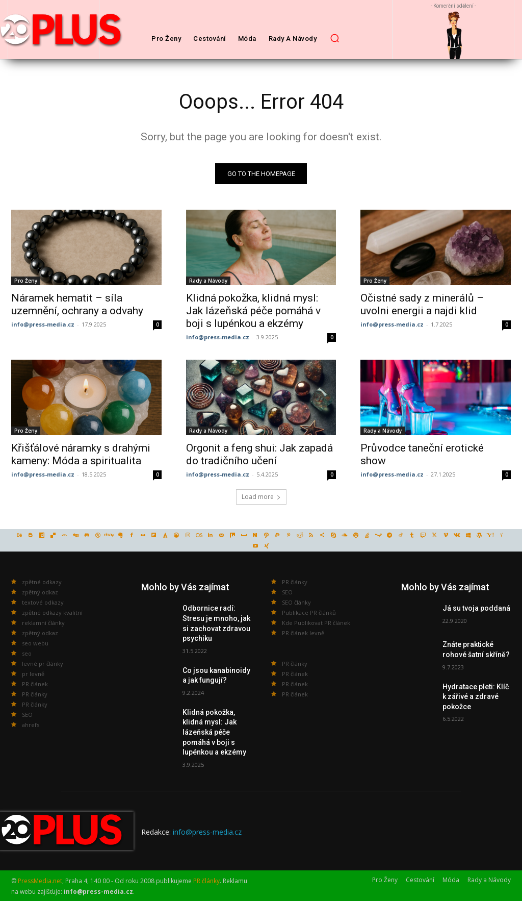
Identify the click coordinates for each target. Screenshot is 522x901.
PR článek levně (303, 633)
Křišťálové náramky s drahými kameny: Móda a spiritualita (80, 454)
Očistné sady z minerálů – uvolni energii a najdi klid (422, 303)
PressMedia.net (40, 881)
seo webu (35, 643)
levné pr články (42, 663)
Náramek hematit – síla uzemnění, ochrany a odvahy (77, 303)
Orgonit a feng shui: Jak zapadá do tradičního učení (259, 454)
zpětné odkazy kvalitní (52, 612)
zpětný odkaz (40, 592)
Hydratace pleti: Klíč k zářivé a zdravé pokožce (475, 697)
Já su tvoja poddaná (476, 608)
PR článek (35, 684)
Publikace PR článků (309, 612)
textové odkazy (43, 602)
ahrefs (30, 725)
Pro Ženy (25, 280)
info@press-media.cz (42, 324)
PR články (34, 694)
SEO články (296, 602)
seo (27, 653)
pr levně (33, 674)
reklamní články (43, 623)
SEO (27, 714)
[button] (334, 37)
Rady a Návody (208, 280)
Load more (261, 496)
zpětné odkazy (42, 582)
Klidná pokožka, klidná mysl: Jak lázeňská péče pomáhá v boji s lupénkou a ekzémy (253, 310)
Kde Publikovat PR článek (316, 623)
